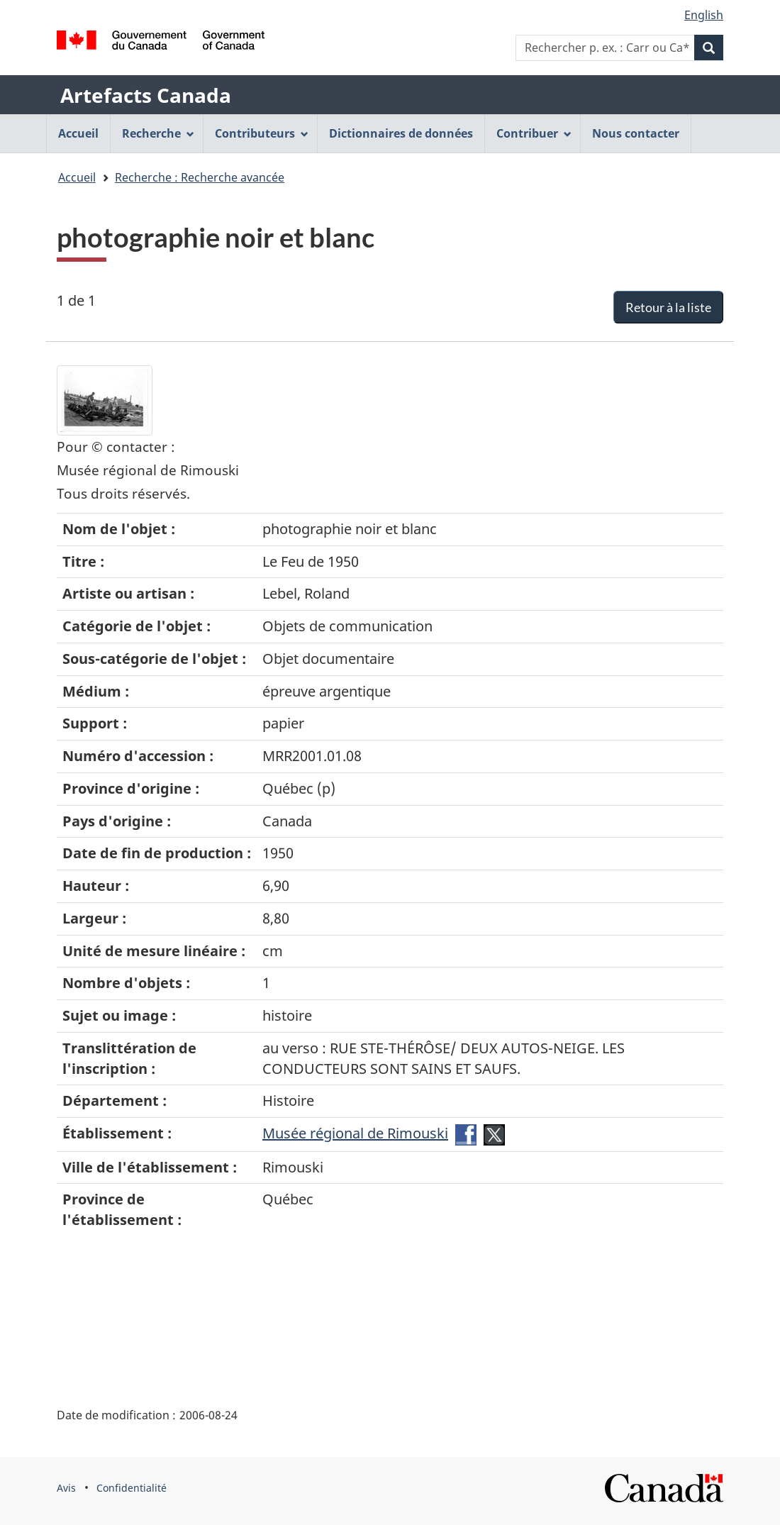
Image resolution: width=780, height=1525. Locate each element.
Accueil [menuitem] (78, 133)
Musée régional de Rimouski (355, 1133)
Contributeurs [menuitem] (261, 133)
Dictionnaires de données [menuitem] (401, 133)
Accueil (77, 177)
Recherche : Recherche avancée (199, 177)
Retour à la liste (668, 307)
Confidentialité (131, 1487)
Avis (66, 1487)
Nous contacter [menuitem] (635, 133)
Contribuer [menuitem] (534, 133)
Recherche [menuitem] (158, 133)
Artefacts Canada (145, 95)
